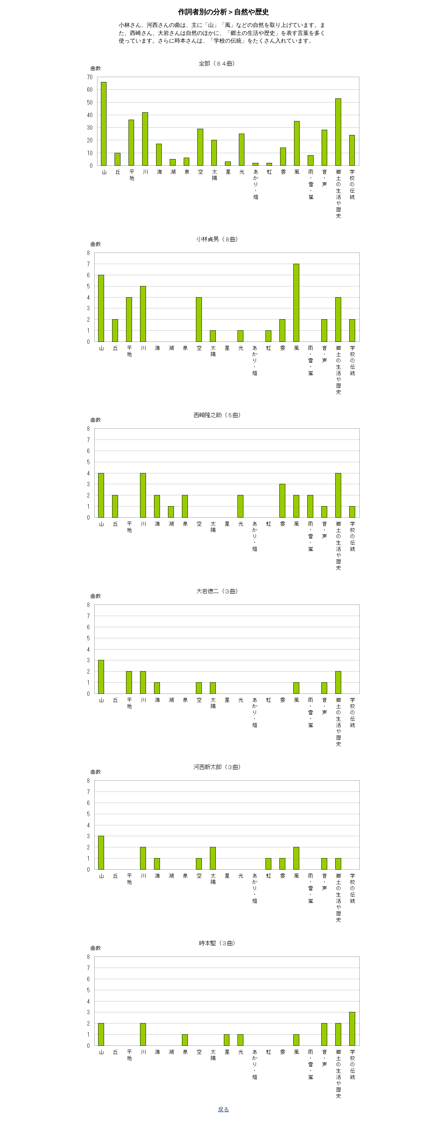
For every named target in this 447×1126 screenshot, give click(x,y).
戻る (223, 1109)
